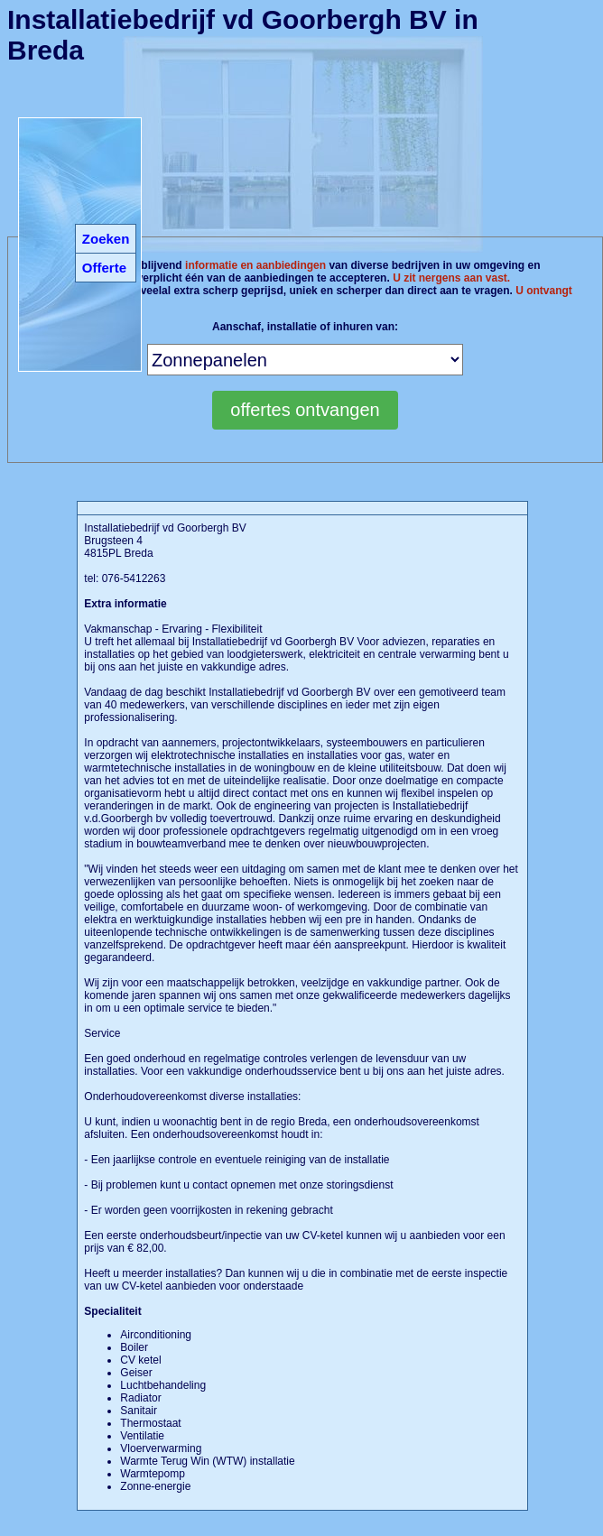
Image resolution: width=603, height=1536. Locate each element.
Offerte (104, 267)
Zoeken (106, 238)
